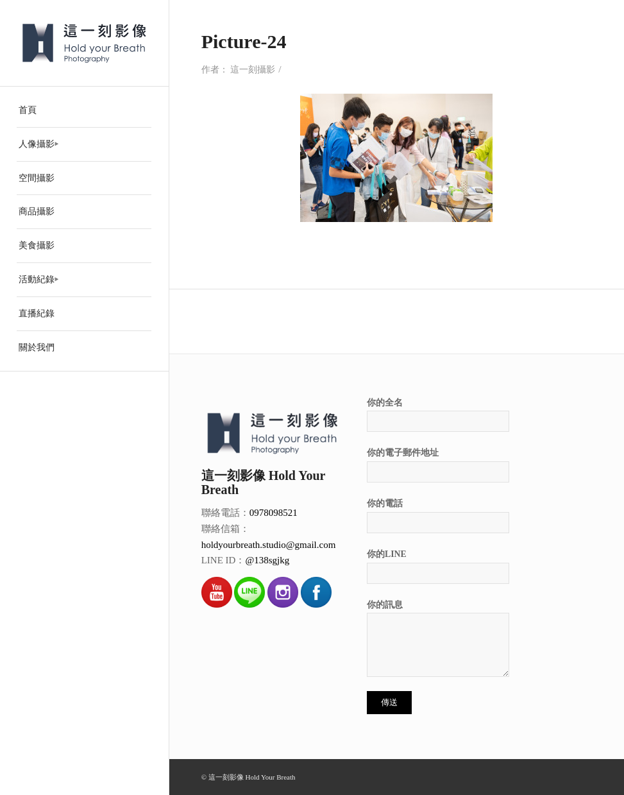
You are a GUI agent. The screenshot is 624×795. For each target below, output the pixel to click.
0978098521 (273, 513)
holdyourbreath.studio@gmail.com (268, 545)
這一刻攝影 (252, 69)
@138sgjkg (267, 560)
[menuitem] (84, 111)
